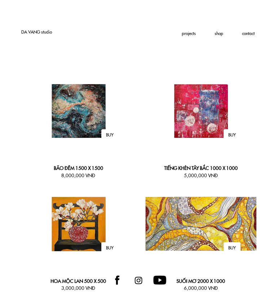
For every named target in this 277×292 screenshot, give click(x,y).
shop (219, 33)
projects (189, 33)
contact (248, 33)
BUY (110, 135)
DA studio (36, 32)
